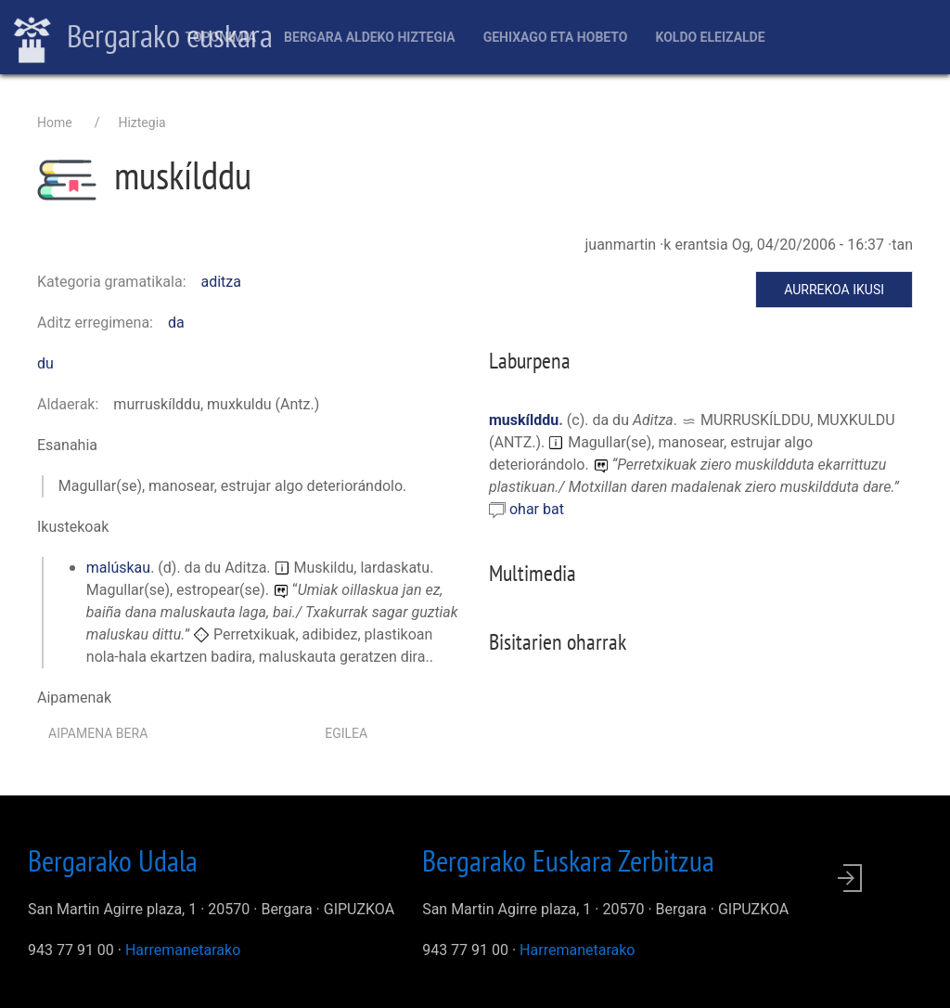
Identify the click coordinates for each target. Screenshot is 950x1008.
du (45, 363)
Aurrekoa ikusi (834, 289)
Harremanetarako (182, 950)
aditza (221, 282)
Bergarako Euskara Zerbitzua (568, 860)
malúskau (118, 567)
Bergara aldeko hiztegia (370, 37)
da (176, 322)
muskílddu (523, 420)
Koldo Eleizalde (709, 37)
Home (54, 122)
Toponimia (220, 37)
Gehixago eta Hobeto (555, 37)
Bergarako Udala (113, 860)
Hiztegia (141, 122)
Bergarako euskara (143, 38)
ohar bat (536, 509)
